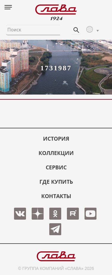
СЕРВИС (56, 167)
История (56, 138)
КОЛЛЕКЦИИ (56, 153)
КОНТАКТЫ (56, 196)
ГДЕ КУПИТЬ (56, 181)
